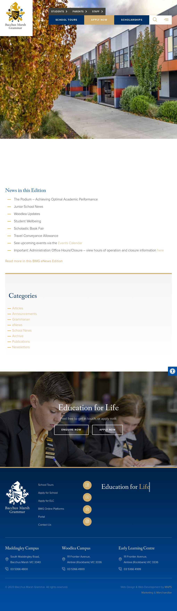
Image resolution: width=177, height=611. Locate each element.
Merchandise (164, 593)
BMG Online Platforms (51, 509)
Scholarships (131, 20)
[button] (155, 20)
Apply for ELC (46, 501)
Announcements (24, 313)
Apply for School (48, 493)
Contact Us (44, 525)
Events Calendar (70, 243)
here (160, 250)
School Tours (66, 20)
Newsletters (21, 347)
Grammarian (21, 319)
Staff (96, 12)
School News (22, 330)
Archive (17, 336)
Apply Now (99, 20)
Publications (21, 341)
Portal (41, 517)
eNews (17, 324)
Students (57, 12)
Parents (78, 12)
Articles (17, 308)
